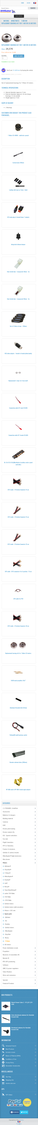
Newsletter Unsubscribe (11, 1066)
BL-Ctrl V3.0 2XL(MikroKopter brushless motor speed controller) (18, 463)
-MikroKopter (8, 931)
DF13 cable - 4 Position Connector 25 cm (18, 544)
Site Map (6, 1076)
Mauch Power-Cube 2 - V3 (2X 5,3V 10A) (21, 1003)
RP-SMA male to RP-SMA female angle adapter (18, 789)
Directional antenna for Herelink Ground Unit (20, 1028)
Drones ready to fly (8, 832)
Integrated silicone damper (18, 244)
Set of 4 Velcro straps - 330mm (18, 326)
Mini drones (6, 859)
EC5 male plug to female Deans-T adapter (18, 217)
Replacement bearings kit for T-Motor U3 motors (18, 653)
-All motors (7, 944)
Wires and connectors (9, 975)
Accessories (6, 812)
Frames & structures (9, 849)
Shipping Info (8, 1080)
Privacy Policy (8, 1062)
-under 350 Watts (9, 893)
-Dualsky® (7, 880)
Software (5, 965)
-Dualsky (7, 924)
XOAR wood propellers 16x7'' (18, 680)
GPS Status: (7, 1094)
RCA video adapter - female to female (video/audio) (18, 353)
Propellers (6, 951)
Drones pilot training (9, 829)
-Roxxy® (6, 887)
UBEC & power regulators (10, 968)
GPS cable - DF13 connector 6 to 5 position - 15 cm (18, 571)
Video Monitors (7, 972)
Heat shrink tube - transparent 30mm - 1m (18, 272)
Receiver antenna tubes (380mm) (18, 762)
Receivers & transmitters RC (11, 955)
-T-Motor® (7, 873)
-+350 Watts (7, 900)
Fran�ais (19, 1122)
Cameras (5, 822)
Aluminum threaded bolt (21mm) (18, 708)
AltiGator (21, 1120)
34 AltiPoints (16, 70)
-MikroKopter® (8, 876)
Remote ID (6, 958)
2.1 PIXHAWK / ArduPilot (10, 808)
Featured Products (8, 983)
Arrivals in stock (8, 1052)
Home (22, 3)
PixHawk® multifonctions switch (18, 735)
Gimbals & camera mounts (11, 852)
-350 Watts (7, 897)
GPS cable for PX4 (18, 599)
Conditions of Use (9, 1059)
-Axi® (5, 883)
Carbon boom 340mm (18, 163)
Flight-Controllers (8, 842)
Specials (5, 980)
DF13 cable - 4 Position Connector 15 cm (18, 517)
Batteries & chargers (9, 815)
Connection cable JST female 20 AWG (18, 435)
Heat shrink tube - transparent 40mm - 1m (18, 299)
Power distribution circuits (10, 948)
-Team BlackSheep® (10, 890)
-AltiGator (7, 917)
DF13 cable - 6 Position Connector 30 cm (18, 626)
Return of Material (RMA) (11, 1055)
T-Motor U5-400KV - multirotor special (18, 135)
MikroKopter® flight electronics (12, 856)
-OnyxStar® (7, 869)
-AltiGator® (7, 866)
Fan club (5, 839)
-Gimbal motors (9, 904)
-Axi (5, 921)
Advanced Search (9, 1045)
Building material (8, 818)
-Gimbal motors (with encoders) (13, 907)
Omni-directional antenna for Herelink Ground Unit (22, 1016)
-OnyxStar (7, 934)
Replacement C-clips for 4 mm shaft (18, 381)
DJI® (4, 825)
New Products (8, 1049)
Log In (28, 3)
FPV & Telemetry (8, 846)
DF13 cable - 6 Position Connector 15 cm (18, 490)
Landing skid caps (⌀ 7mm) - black (18, 190)
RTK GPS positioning (9, 961)
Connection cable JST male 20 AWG (18, 408)
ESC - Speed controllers (10, 835)
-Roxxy (6, 938)
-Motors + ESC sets (9, 910)
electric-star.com (8, 1083)
